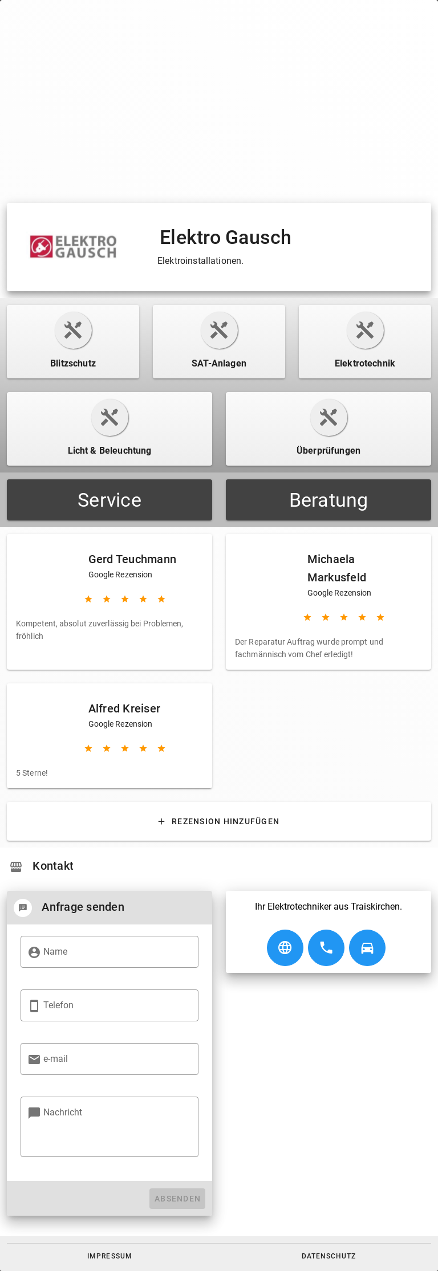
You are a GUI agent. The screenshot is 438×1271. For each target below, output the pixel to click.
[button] (110, 1256)
